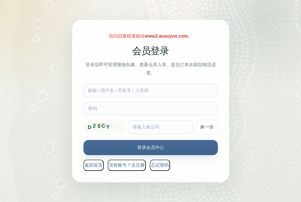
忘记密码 (160, 165)
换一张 (207, 127)
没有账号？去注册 (127, 165)
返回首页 (94, 165)
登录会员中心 (150, 147)
